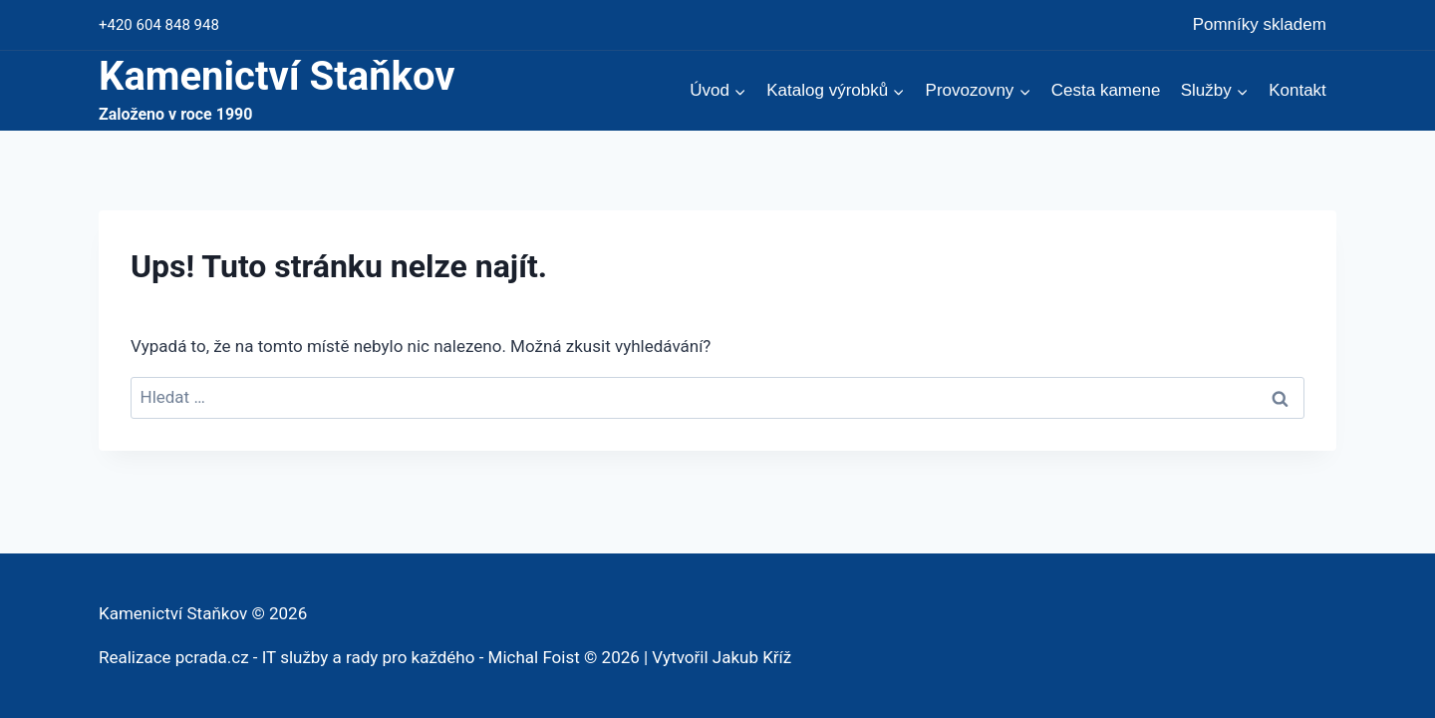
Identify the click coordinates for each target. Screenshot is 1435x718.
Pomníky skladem (1259, 24)
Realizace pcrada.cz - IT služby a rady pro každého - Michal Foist (339, 657)
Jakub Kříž (752, 657)
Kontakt (1297, 90)
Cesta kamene (1106, 90)
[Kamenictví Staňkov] (276, 91)
